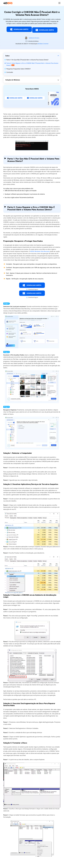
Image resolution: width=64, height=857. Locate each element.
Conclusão (9, 72)
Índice (7, 56)
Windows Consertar (43, 43)
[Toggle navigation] (59, 3)
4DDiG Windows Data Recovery (40, 251)
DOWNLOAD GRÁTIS (19, 29)
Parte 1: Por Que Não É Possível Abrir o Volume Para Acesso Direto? (27, 60)
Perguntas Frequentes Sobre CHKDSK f (18, 69)
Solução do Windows (12, 80)
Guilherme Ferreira (34, 38)
